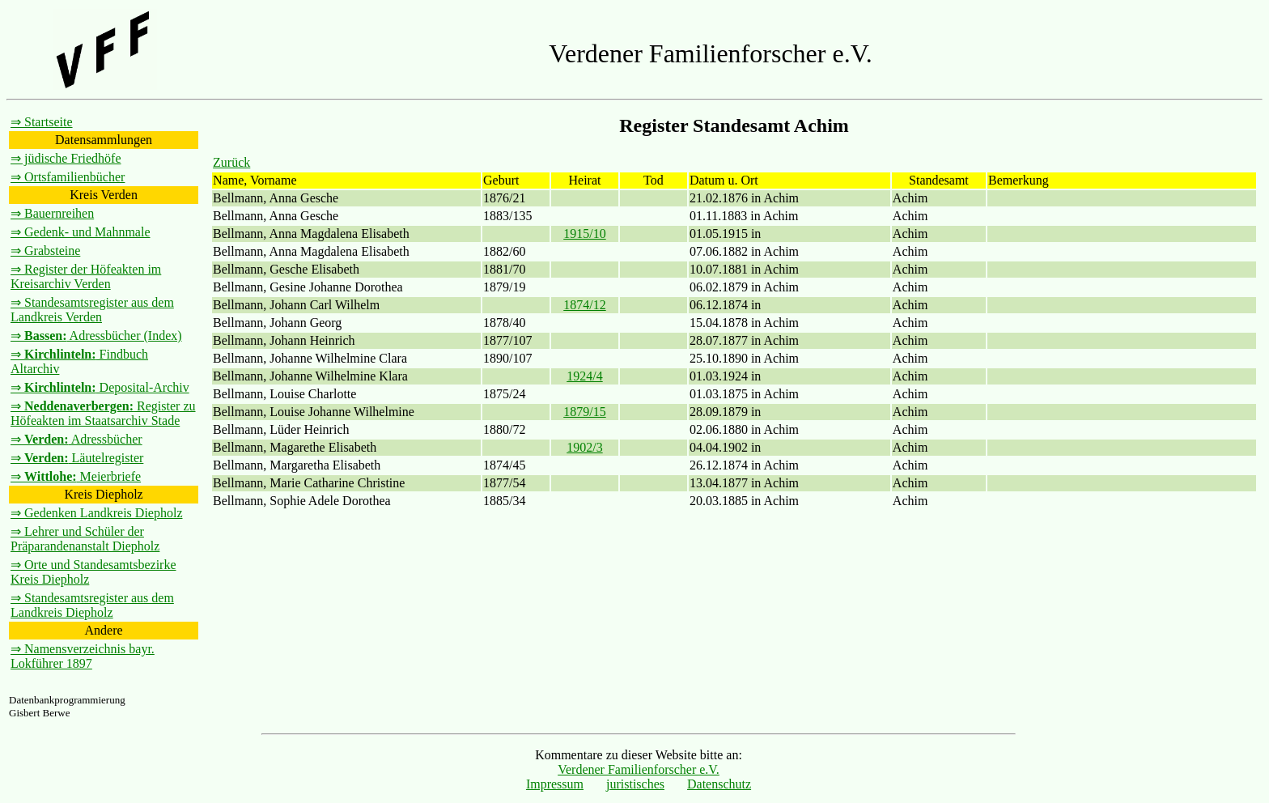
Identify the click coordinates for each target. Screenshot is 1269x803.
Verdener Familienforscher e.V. (638, 769)
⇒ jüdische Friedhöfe (66, 158)
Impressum (555, 784)
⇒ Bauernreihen (52, 213)
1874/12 (584, 305)
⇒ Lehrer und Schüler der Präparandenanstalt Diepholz (85, 539)
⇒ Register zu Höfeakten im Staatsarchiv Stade (103, 413)
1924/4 (584, 376)
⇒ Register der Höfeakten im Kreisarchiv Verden (86, 276)
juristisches (635, 784)
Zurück (231, 162)
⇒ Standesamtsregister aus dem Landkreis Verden (92, 309)
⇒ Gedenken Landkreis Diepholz (96, 513)
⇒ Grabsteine (45, 250)
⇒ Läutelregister (77, 458)
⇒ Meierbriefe (76, 476)
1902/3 (584, 447)
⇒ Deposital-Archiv (100, 387)
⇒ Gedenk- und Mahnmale (81, 232)
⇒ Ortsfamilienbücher (68, 177)
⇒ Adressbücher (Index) (96, 335)
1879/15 (584, 411)
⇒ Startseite (42, 122)
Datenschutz (719, 784)
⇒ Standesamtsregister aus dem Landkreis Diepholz (92, 605)
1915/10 (584, 233)
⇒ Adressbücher (76, 439)
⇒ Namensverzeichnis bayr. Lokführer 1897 (83, 656)
